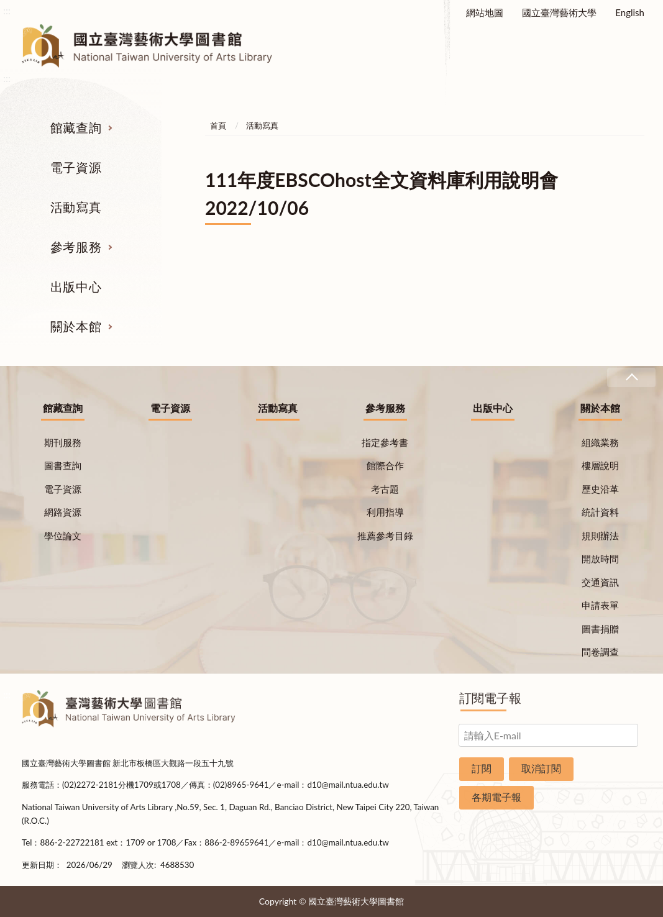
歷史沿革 (600, 489)
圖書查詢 (62, 465)
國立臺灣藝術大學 (559, 12)
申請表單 (600, 605)
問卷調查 (600, 651)
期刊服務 (62, 442)
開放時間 (600, 558)
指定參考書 (385, 442)
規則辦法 (600, 535)
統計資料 (600, 512)
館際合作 (385, 465)
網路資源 (62, 512)
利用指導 (385, 512)
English (629, 12)
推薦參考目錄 (385, 535)
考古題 (385, 489)
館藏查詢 (75, 127)
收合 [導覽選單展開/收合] (631, 377)
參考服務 (75, 246)
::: (7, 10)
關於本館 (75, 326)
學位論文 (62, 535)
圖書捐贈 (600, 628)
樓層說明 (600, 465)
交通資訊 (600, 582)
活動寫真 (75, 206)
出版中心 (75, 286)
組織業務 (600, 442)
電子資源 (75, 167)
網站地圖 (484, 12)
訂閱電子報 (490, 697)
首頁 (218, 125)
